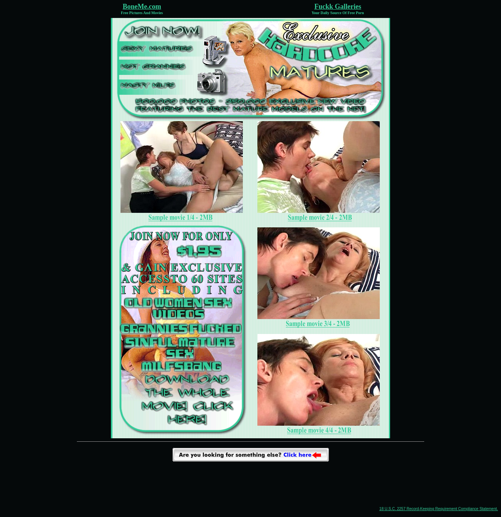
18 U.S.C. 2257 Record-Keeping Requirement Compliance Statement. (438, 509)
